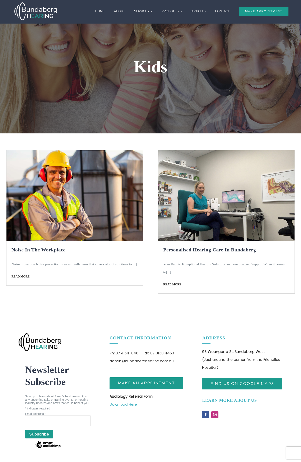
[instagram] (214, 414)
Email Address (35, 414)
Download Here (123, 404)
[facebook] (205, 414)
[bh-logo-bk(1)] (40, 335)
